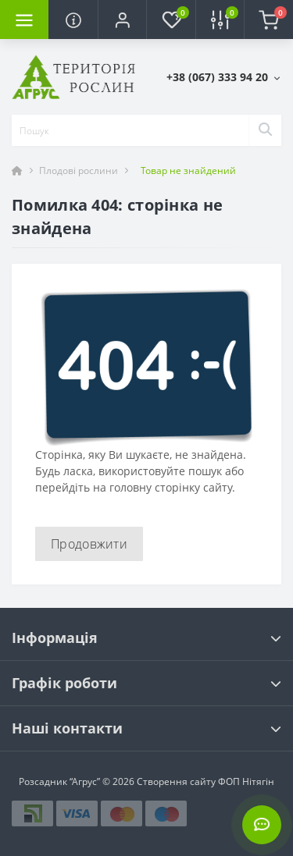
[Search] (264, 130)
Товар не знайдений (188, 170)
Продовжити (89, 543)
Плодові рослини (78, 170)
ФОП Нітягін (245, 781)
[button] (122, 19)
